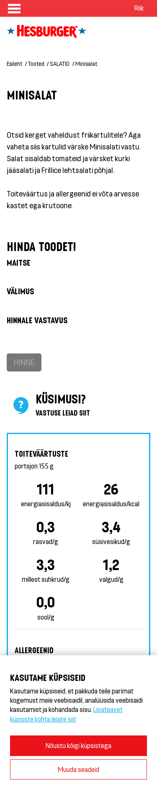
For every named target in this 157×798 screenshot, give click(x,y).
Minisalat (86, 63)
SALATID (59, 63)
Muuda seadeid (78, 769)
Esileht (14, 63)
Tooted (36, 63)
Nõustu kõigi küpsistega (78, 745)
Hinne (24, 362)
